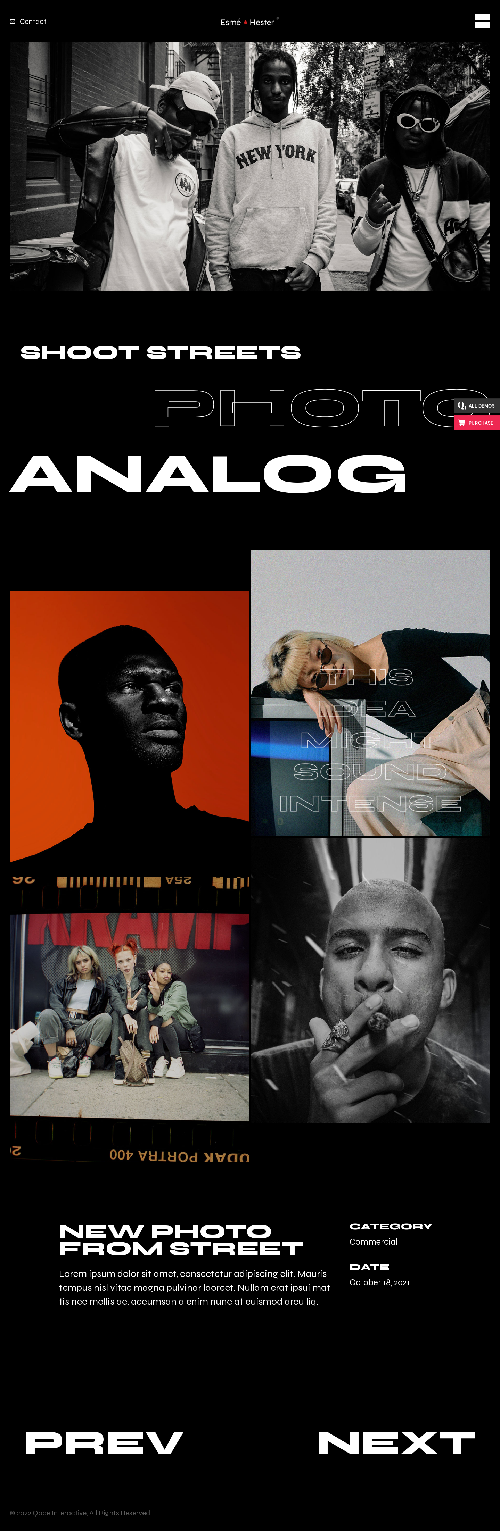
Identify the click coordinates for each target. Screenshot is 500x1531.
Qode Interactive (60, 1513)
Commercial (374, 1242)
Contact (33, 21)
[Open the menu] (482, 21)
